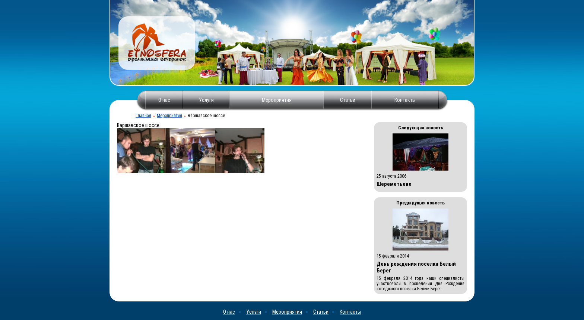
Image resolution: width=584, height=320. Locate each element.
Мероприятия (277, 100)
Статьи (347, 100)
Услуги (206, 100)
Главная (143, 115)
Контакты (405, 100)
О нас (164, 100)
